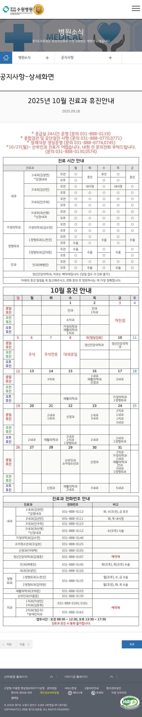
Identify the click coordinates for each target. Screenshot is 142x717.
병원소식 (24, 58)
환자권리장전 (113, 688)
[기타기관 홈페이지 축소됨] (90, 677)
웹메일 (14, 698)
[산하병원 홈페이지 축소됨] (30, 677)
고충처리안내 (91, 688)
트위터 (97, 692)
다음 (22, 644)
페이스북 (75, 692)
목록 (131, 644)
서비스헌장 (70, 688)
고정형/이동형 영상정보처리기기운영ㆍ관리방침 (30, 688)
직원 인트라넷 (118, 692)
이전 (9, 644)
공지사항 (67, 58)
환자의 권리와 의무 (21, 692)
